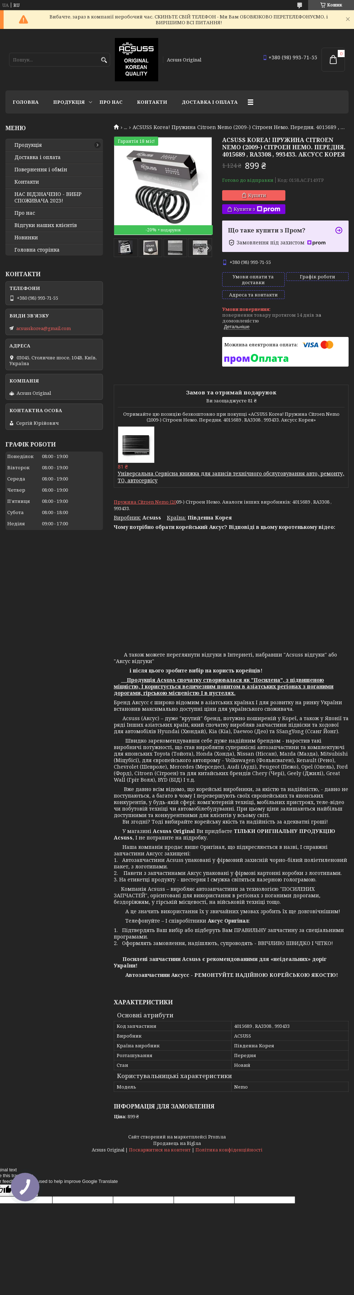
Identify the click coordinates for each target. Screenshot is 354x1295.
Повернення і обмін (40, 169)
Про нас (110, 102)
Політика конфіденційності (229, 1150)
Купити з (257, 209)
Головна (26, 102)
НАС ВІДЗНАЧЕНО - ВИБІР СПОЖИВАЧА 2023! (48, 197)
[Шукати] (104, 60)
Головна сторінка (37, 250)
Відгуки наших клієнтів (45, 225)
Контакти (152, 102)
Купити (257, 195)
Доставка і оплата (210, 102)
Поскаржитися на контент (160, 1150)
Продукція (69, 102)
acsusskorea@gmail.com (43, 328)
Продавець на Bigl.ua (177, 1143)
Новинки (26, 237)
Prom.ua (217, 1137)
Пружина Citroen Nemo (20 (145, 502)
